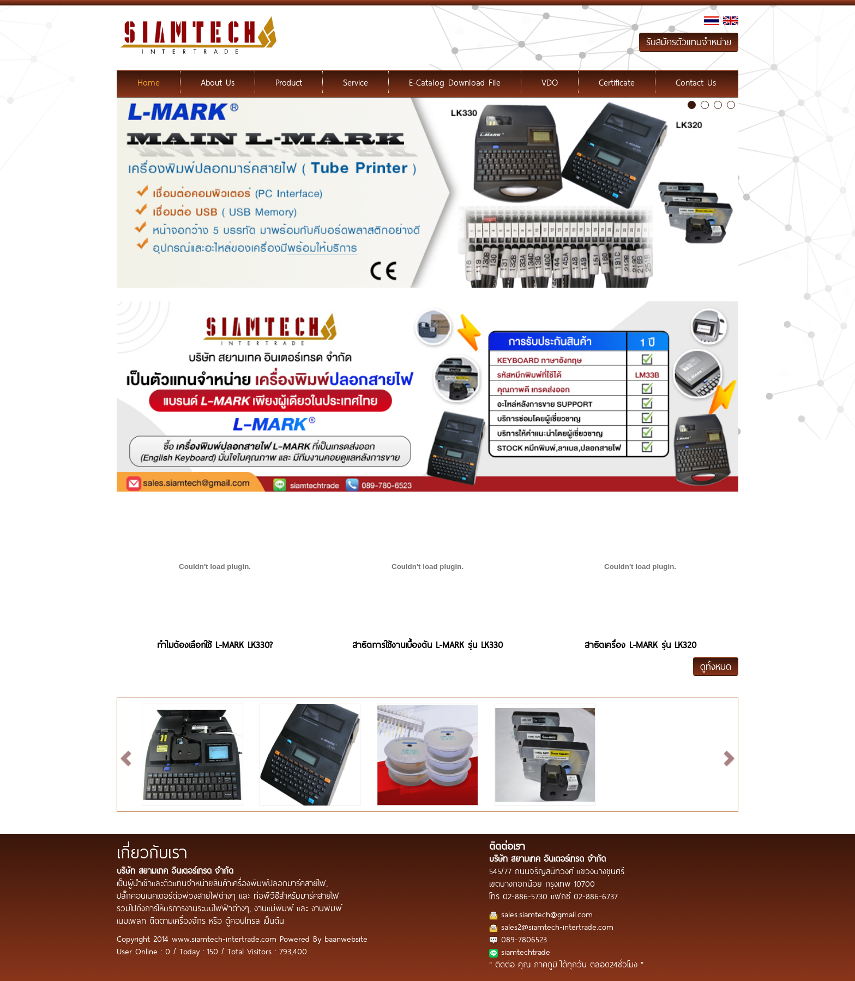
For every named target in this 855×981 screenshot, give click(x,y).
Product (288, 81)
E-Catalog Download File (455, 81)
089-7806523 (524, 938)
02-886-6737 (596, 895)
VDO (549, 81)
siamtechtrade (525, 951)
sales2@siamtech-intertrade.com (557, 926)
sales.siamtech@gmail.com (547, 913)
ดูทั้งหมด (715, 666)
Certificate (617, 81)
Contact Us (696, 81)
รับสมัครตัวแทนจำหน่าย (688, 42)
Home (148, 81)
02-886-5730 (525, 895)
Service (355, 81)
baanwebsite (346, 938)
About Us (217, 81)
